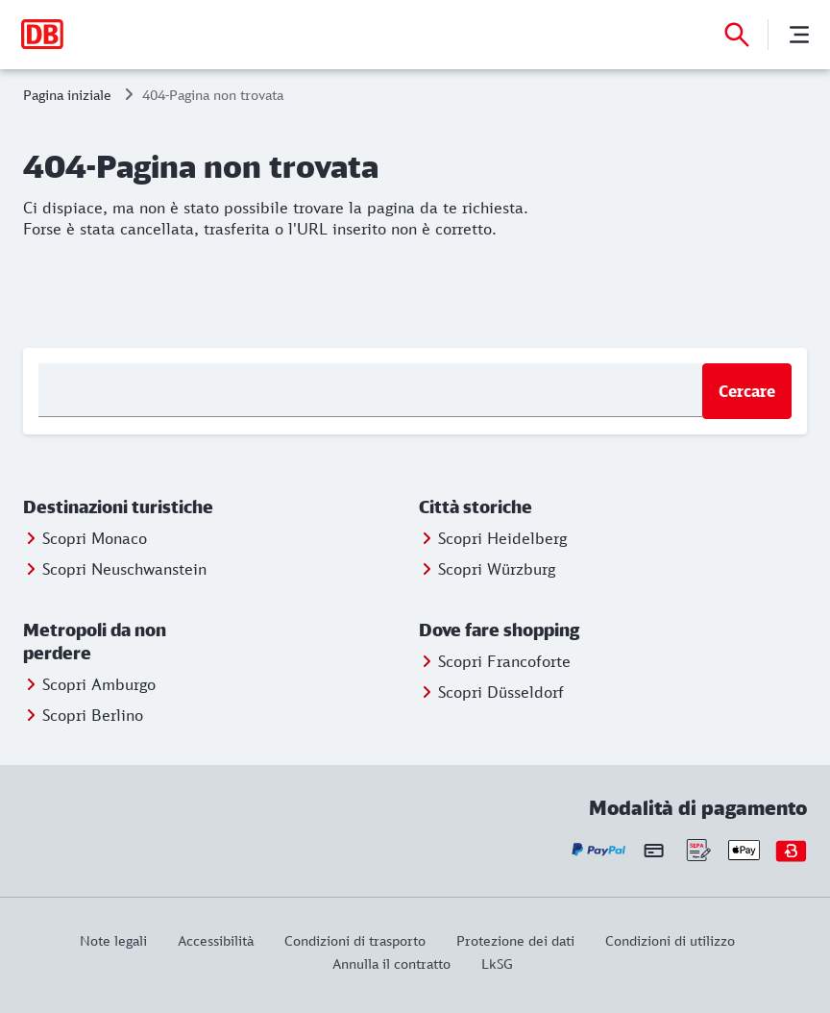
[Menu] (799, 34)
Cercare (747, 391)
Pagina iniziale (67, 94)
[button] (120, 507)
